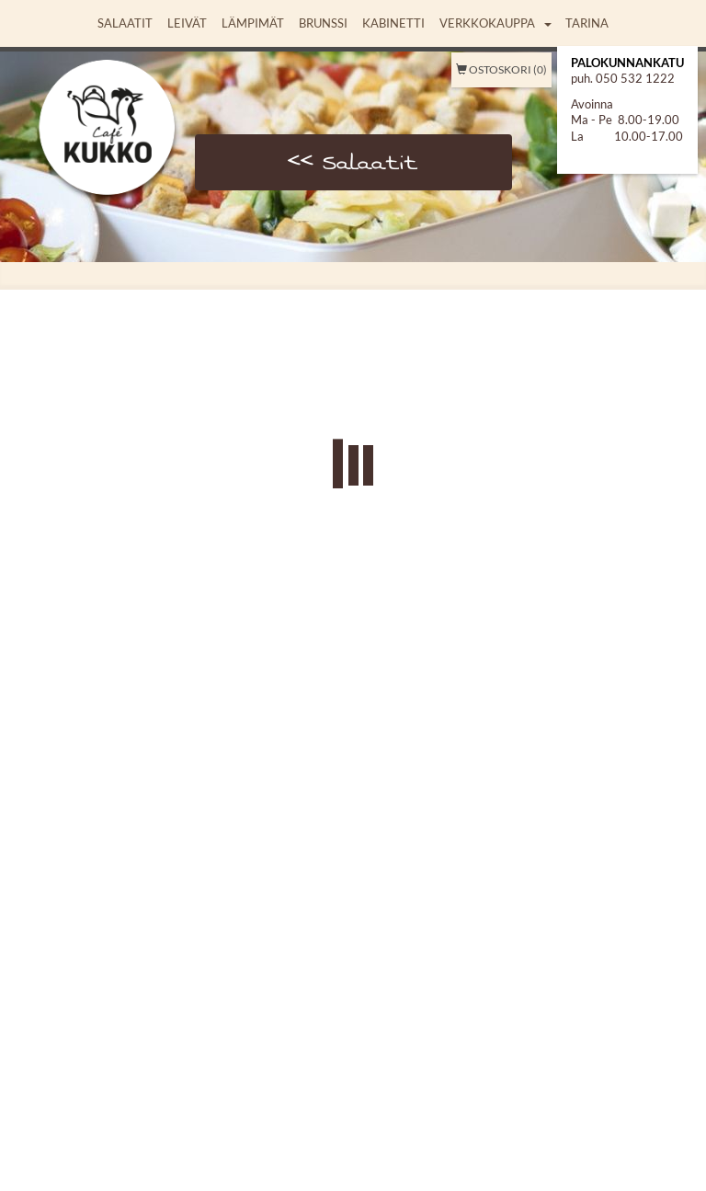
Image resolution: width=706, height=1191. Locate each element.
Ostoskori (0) (501, 69)
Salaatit (125, 23)
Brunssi (323, 23)
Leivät (187, 23)
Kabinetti (393, 23)
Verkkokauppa (487, 23)
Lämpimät (253, 23)
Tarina (587, 23)
